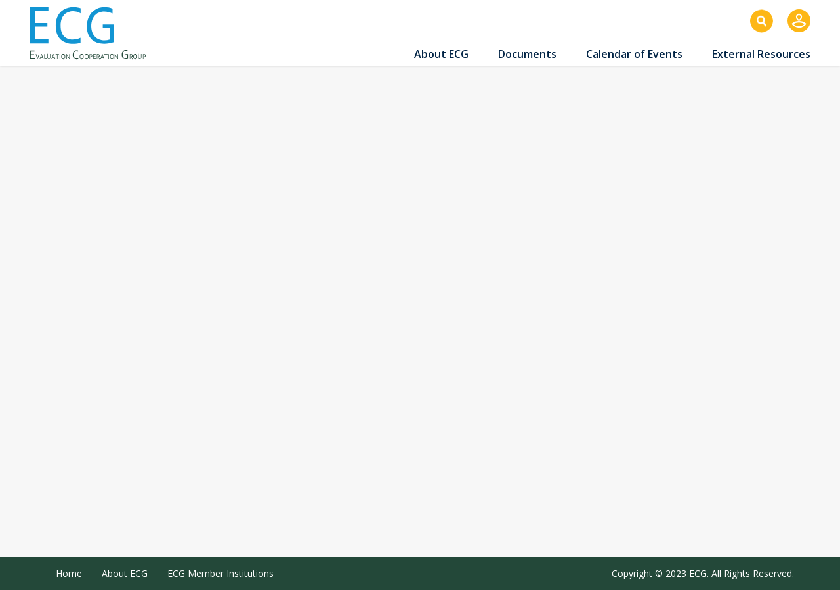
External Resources (761, 54)
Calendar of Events (634, 54)
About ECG (441, 54)
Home (69, 573)
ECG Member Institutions (220, 573)
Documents (527, 54)
